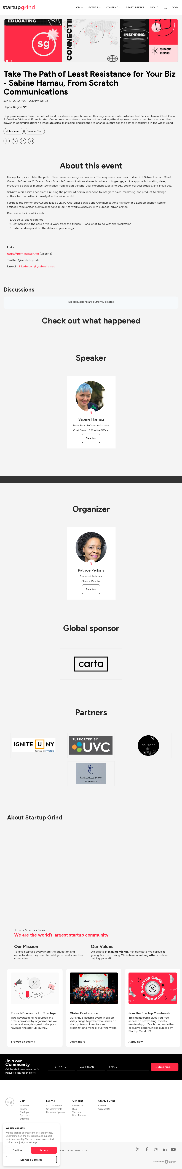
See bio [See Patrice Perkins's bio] (91, 589)
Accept (44, 1150)
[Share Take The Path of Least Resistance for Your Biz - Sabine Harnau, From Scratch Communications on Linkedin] (23, 141)
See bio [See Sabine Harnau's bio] (91, 438)
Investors (24, 1105)
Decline (17, 1150)
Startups (24, 1112)
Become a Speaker (55, 1112)
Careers (102, 1105)
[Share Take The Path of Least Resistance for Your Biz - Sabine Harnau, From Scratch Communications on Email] (31, 141)
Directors (24, 1118)
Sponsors (25, 1115)
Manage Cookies (31, 1159)
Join (78, 7)
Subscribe (163, 1067)
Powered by (164, 1162)
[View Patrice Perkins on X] (91, 563)
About (154, 7)
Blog (74, 1109)
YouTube (76, 1112)
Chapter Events (54, 1109)
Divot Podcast (79, 1115)
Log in (174, 7)
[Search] (165, 7)
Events (93, 7)
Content (112, 7)
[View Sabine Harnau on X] (91, 412)
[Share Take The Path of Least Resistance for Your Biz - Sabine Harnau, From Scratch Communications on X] (15, 141)
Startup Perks (135, 7)
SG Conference (54, 1105)
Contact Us (104, 1109)
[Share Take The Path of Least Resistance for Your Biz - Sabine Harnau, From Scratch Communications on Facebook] (6, 141)
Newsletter (77, 1105)
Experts (23, 1109)
